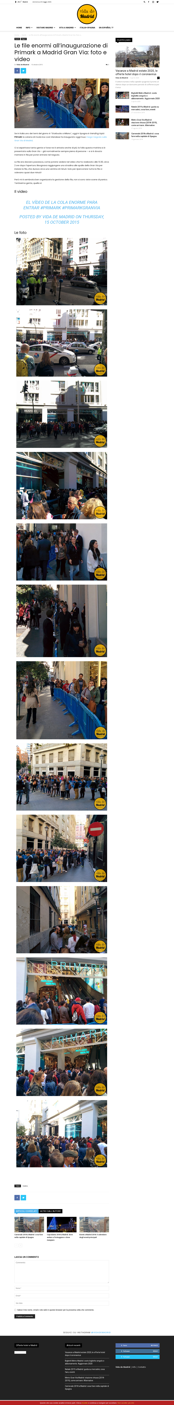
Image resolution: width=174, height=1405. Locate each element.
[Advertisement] (62, 1175)
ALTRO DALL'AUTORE (50, 1211)
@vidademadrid (101, 1332)
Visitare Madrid (45, 27)
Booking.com (20, 1352)
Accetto (85, 1403)
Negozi (24, 39)
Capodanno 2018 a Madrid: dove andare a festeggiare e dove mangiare (60, 1237)
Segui (155, 1351)
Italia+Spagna (87, 27)
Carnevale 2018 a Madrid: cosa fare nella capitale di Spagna (87, 1387)
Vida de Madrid (23, 65)
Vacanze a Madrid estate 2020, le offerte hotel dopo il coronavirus (137, 72)
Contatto (142, 1367)
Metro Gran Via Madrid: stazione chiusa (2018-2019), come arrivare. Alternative (144, 122)
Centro (25, 1186)
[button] (144, 2)
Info (29, 27)
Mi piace (154, 1345)
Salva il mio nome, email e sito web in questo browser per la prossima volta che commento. (55, 1310)
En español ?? (106, 27)
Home (19, 27)
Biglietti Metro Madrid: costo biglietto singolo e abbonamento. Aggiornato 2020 (145, 96)
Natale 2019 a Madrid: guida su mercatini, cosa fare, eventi (85, 1370)
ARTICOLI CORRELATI (26, 1211)
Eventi (24, 35)
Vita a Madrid (67, 27)
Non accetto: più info (126, 1403)
